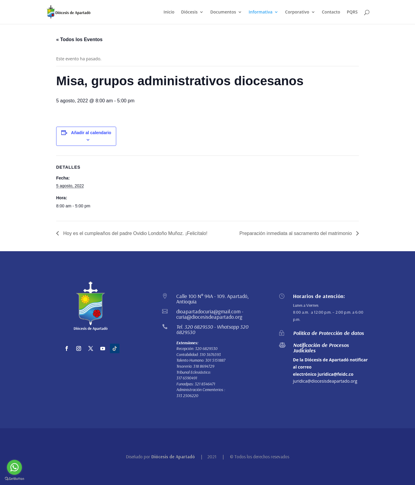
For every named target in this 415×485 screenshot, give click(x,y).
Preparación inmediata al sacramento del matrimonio (296, 233)
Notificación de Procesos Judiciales (321, 348)
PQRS (352, 12)
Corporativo (297, 12)
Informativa (260, 12)
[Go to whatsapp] (14, 467)
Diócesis (189, 12)
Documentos (223, 12)
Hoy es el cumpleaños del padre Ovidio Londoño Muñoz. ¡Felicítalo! (135, 233)
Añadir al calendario (91, 132)
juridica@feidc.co (335, 374)
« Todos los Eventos (79, 39)
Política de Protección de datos (328, 333)
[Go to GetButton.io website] (14, 479)
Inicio (168, 12)
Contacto (331, 12)
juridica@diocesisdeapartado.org (325, 381)
